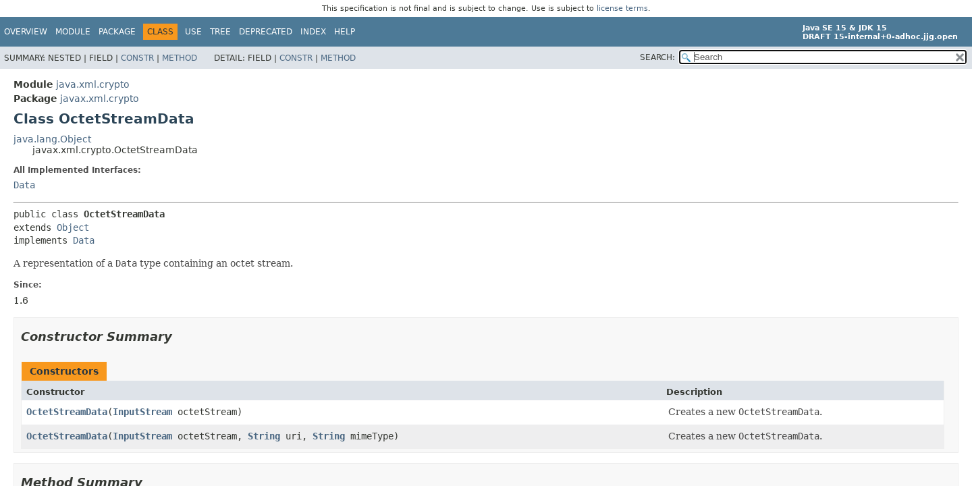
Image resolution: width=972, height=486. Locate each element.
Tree (220, 31)
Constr (137, 58)
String (264, 436)
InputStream (142, 411)
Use (193, 31)
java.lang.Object (52, 139)
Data (24, 185)
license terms (622, 8)
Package (117, 31)
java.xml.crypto (93, 84)
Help (344, 31)
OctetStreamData (66, 411)
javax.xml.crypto (99, 98)
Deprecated (265, 31)
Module (72, 31)
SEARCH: (657, 57)
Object (73, 227)
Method (179, 58)
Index (313, 31)
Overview (25, 31)
